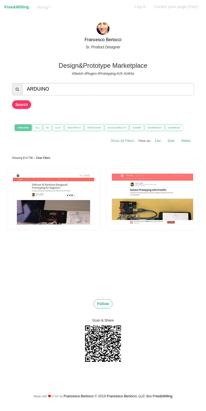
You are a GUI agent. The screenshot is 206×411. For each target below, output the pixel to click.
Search (21, 104)
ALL (35, 127)
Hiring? (44, 7)
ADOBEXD (176, 127)
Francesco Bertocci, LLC (126, 396)
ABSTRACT (73, 127)
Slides (186, 141)
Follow (103, 304)
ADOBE (137, 127)
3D (45, 127)
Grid (171, 141)
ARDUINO (21, 127)
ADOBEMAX (155, 127)
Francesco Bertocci (103, 39)
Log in (140, 7)
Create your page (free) (176, 7)
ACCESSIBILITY (117, 127)
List (158, 141)
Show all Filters (122, 141)
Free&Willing (16, 7)
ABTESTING (93, 127)
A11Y (57, 127)
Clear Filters (43, 157)
